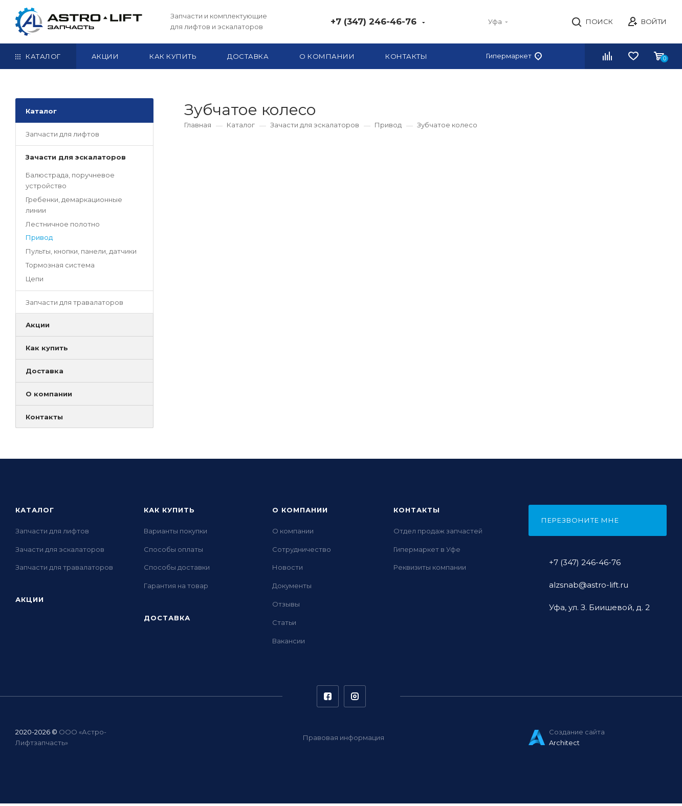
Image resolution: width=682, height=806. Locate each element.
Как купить (47, 350)
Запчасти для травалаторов (74, 304)
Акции (38, 327)
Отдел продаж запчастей (437, 533)
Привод (39, 240)
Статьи (284, 625)
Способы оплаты (173, 551)
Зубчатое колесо (447, 127)
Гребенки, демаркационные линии (74, 206)
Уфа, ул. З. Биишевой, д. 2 (599, 610)
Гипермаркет (514, 58)
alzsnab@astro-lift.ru (588, 587)
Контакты (44, 419)
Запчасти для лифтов (62, 136)
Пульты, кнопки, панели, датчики (81, 254)
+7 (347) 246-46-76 (385, 22)
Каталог (41, 113)
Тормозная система (60, 267)
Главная (197, 127)
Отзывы (286, 606)
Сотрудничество (301, 551)
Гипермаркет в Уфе (426, 551)
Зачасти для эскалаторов (76, 159)
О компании (49, 396)
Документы (292, 588)
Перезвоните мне (580, 523)
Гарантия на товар (176, 588)
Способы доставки (177, 570)
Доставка (44, 373)
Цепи (34, 281)
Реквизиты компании (429, 570)
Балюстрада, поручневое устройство (70, 182)
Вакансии (288, 643)
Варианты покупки (175, 533)
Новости (287, 570)
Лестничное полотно (63, 226)
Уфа (502, 22)
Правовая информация (343, 740)
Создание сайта (577, 734)
